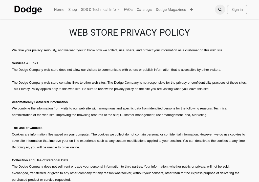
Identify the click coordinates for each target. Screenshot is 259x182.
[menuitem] (59, 10)
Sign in (237, 9)
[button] (220, 10)
